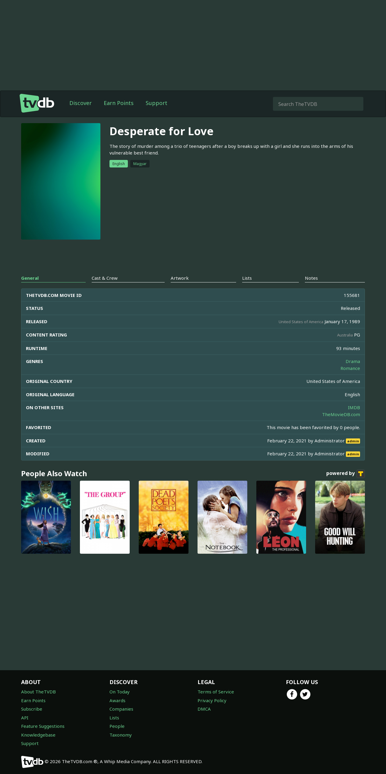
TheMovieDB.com (341, 414)
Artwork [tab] (180, 278)
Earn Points (119, 103)
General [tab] (30, 278)
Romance (350, 368)
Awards (117, 700)
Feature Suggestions (43, 726)
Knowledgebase (38, 735)
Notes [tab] (311, 278)
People (117, 726)
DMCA (204, 709)
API (24, 718)
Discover (80, 103)
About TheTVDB (38, 692)
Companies (121, 709)
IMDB (354, 407)
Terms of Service (216, 692)
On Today (119, 692)
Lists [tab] (247, 278)
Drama (353, 361)
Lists (114, 718)
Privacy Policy (212, 700)
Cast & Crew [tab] (105, 278)
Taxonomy (120, 735)
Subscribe (31, 709)
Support (156, 103)
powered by (345, 474)
